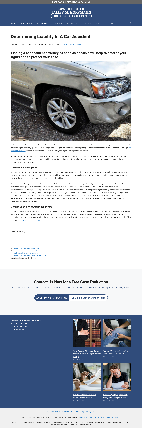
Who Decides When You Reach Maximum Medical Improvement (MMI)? (87, 354)
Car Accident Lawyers (21, 251)
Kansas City (79, 411)
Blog (100, 23)
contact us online (48, 287)
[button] (130, 23)
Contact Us (110, 23)
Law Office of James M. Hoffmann (72, 44)
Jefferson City (67, 411)
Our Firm (87, 23)
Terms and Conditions (115, 417)
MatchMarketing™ (86, 417)
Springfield (90, 411)
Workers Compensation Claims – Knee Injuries (30, 255)
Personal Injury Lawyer (38, 251)
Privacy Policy (100, 417)
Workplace (73, 23)
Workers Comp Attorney (22, 23)
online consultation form (31, 220)
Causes (59, 23)
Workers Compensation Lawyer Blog (26, 248)
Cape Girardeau (53, 411)
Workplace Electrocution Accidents (25, 253)
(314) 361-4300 (17, 329)
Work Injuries (44, 23)
